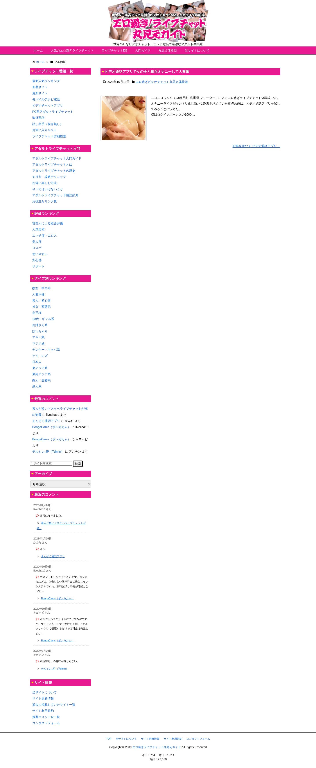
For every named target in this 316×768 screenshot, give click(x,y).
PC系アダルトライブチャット (52, 111)
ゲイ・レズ (40, 355)
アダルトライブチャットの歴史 (53, 170)
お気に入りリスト (44, 130)
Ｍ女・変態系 (41, 306)
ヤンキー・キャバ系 (46, 349)
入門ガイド (143, 50)
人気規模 (38, 229)
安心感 (36, 260)
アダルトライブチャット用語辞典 (55, 195)
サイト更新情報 (43, 698)
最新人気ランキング (46, 81)
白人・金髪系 (41, 380)
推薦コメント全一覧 (46, 717)
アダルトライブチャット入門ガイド (56, 158)
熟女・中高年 (41, 288)
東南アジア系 (41, 374)
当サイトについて (197, 50)
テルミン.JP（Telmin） (48, 451)
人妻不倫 (38, 294)
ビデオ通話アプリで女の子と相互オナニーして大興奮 (147, 71)
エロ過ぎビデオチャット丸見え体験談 (162, 82)
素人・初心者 (41, 300)
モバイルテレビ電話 (46, 99)
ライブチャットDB (114, 50)
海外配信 (38, 118)
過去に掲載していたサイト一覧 (53, 704)
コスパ (36, 248)
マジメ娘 (38, 343)
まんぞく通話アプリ (46, 421)
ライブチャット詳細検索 (49, 136)
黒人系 (36, 386)
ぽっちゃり (40, 331)
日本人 (36, 362)
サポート (38, 266)
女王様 (36, 312)
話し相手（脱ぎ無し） (47, 124)
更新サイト (40, 93)
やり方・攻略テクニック (49, 177)
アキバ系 (38, 337)
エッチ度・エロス (44, 235)
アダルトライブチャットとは (52, 164)
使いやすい (40, 254)
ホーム (38, 50)
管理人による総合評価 (47, 223)
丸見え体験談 (167, 50)
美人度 (36, 241)
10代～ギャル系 (43, 319)
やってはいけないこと (47, 189)
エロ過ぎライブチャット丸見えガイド (156, 747)
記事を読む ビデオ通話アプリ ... (256, 146)
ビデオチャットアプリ (47, 105)
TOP (108, 738)
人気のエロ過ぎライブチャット (72, 50)
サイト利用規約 (43, 711)
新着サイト (40, 87)
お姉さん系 (40, 325)
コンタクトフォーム (46, 723)
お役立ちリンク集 (44, 201)
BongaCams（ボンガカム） (51, 427)
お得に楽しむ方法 (44, 183)
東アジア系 (40, 368)
